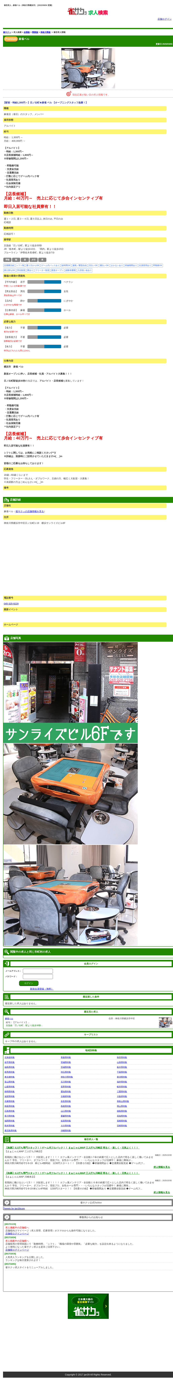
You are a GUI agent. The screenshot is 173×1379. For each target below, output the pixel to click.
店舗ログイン (165, 19)
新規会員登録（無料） (42, 988)
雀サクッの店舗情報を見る (30, 511)
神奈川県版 (45, 32)
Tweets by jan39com (14, 1208)
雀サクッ (7, 32)
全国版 (27, 32)
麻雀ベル (9, 1018)
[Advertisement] (88, 1343)
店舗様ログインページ (17, 1233)
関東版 (35, 32)
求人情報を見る (162, 1167)
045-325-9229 (11, 603)
